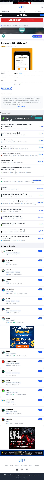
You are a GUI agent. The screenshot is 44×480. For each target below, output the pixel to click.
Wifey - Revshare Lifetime (8, 147)
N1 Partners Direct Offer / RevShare (10, 153)
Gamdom (3, 179)
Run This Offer (6, 88)
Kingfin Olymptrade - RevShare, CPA (11, 209)
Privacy (16, 465)
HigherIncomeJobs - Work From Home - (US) (13, 223)
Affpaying (10, 1)
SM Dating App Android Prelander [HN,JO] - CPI (14, 194)
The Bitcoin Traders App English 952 (11, 216)
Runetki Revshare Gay (7, 140)
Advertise (36, 465)
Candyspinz (4, 187)
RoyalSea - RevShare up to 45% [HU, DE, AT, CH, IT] (14, 201)
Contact (30, 465)
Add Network (24, 465)
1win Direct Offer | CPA (7, 160)
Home (4, 25)
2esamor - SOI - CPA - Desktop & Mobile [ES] (13, 230)
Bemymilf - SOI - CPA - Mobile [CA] (10, 133)
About (11, 465)
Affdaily (17, 1)
